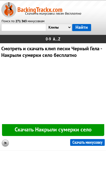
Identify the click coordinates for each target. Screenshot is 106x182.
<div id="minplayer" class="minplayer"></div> (53, 92)
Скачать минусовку (87, 142)
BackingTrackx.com (39, 9)
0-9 (48, 39)
